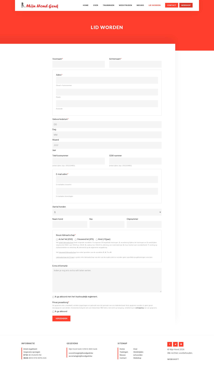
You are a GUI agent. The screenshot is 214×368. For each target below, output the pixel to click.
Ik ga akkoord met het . (76, 297)
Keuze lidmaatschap (66, 235)
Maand (55, 140)
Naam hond (57, 219)
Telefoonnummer (60, 156)
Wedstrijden (125, 5)
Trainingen (108, 5)
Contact (171, 5)
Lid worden (154, 5)
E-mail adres (62, 174)
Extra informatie (60, 266)
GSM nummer (115, 156)
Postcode (59, 108)
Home (85, 5)
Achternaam (115, 59)
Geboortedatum (60, 119)
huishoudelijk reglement (86, 297)
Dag (54, 129)
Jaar (54, 150)
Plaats (58, 97)
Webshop (186, 5)
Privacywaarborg (60, 302)
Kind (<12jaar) (104, 239)
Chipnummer (132, 219)
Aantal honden (59, 207)
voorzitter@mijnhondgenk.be (81, 353)
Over (95, 5)
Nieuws (140, 5)
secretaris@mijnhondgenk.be (80, 356)
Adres (59, 75)
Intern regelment (30, 349)
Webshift (173, 359)
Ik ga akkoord (61, 311)
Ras (91, 219)
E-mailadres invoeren (63, 184)
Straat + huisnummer (64, 85)
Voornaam (57, 59)
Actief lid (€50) (66, 239)
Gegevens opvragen (31, 352)
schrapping (139, 308)
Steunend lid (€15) (85, 239)
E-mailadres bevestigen (64, 196)
